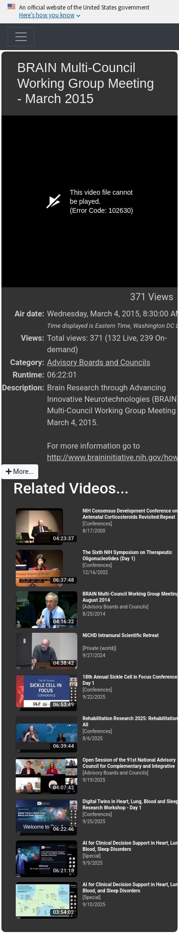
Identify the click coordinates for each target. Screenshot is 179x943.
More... (20, 471)
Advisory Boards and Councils (98, 362)
